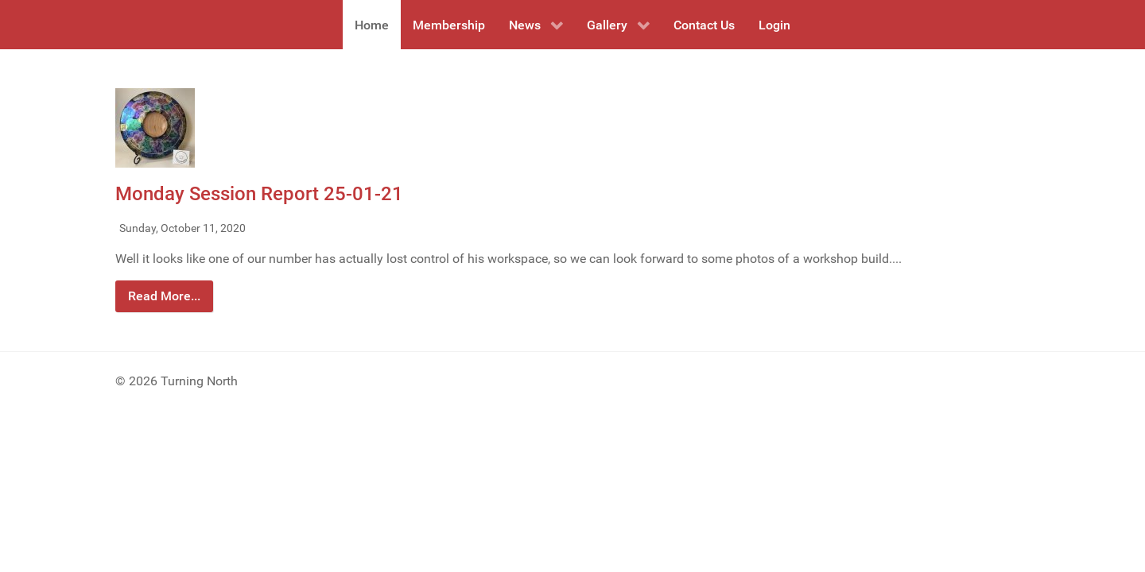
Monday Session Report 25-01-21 (259, 194)
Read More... (164, 295)
